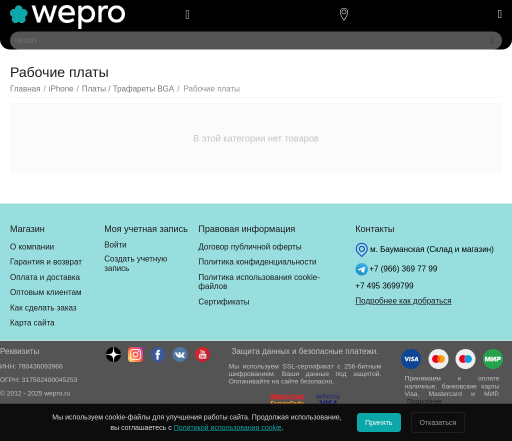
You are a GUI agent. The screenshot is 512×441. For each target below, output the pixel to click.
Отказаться (444, 422)
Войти (115, 244)
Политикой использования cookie (216, 428)
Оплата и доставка (45, 277)
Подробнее (424, 401)
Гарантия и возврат (46, 262)
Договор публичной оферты (250, 246)
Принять (373, 422)
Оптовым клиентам (46, 292)
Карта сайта (32, 322)
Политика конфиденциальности (257, 262)
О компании (32, 246)
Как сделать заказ (43, 308)
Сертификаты (224, 302)
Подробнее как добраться (404, 300)
